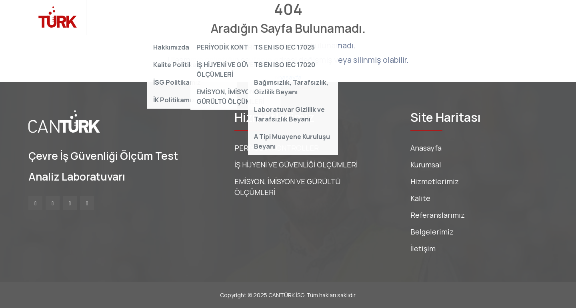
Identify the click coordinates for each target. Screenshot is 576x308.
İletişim (415, 17)
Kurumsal (168, 17)
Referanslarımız (311, 17)
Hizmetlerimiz (219, 17)
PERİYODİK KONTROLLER (276, 148)
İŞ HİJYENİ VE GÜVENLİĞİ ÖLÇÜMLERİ (296, 164)
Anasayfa (125, 17)
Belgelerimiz (371, 17)
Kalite (263, 17)
